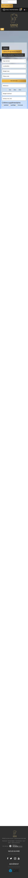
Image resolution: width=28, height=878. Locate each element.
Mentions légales (11, 840)
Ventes (5, 48)
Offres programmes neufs (11, 51)
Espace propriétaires (10, 9)
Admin (9, 842)
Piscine (5, 105)
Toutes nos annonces (16, 842)
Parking (12, 105)
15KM (18, 90)
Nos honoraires (19, 840)
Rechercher (7, 6)
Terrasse (19, 105)
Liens (24, 840)
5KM (9, 90)
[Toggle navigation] (2, 29)
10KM (13, 90)
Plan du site (4, 840)
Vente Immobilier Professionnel (13, 55)
